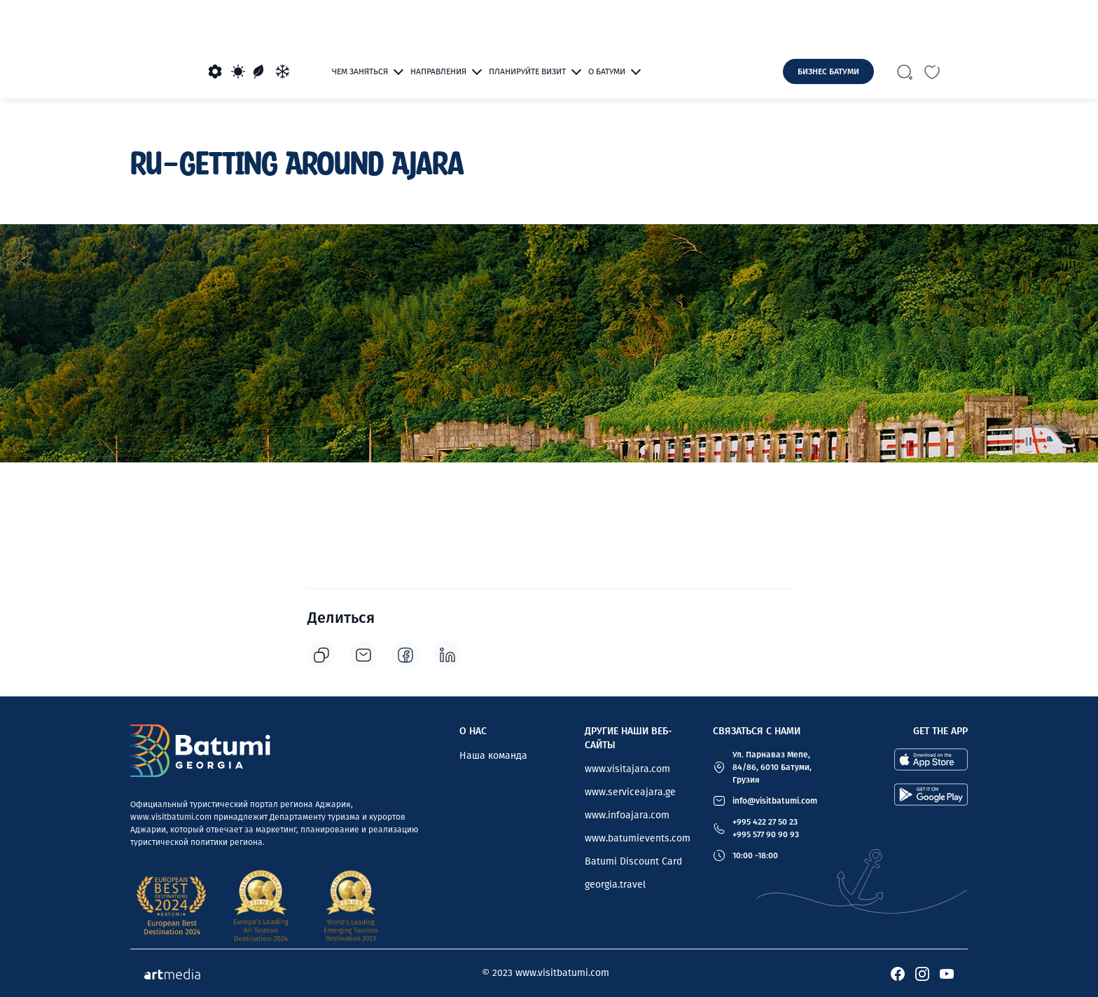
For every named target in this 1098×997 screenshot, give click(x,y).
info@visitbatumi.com (774, 801)
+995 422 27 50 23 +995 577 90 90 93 (765, 828)
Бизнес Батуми (828, 71)
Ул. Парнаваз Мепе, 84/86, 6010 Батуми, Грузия (772, 767)
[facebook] (405, 654)
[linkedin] (447, 654)
